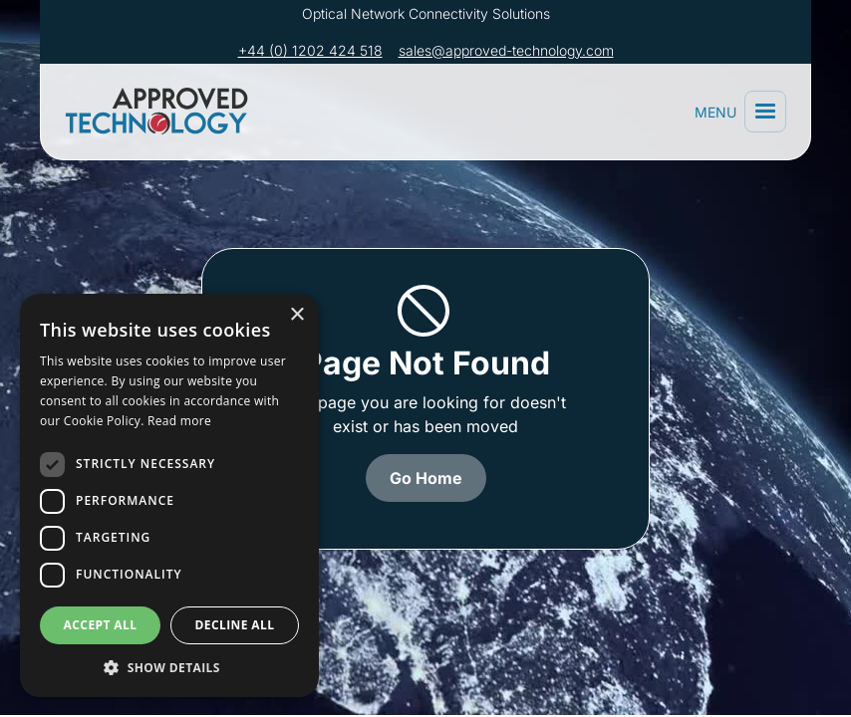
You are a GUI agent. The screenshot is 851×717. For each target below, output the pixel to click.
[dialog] (169, 495)
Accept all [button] (101, 624)
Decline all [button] (235, 624)
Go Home (426, 478)
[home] (160, 111)
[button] (765, 111)
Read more (179, 420)
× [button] (296, 315)
